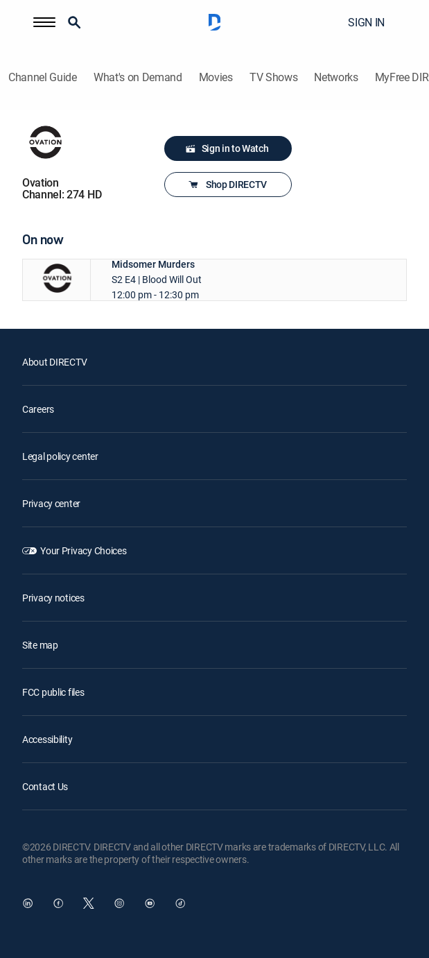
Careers (38, 409)
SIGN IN (366, 22)
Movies (216, 77)
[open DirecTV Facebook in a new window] (58, 903)
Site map (40, 644)
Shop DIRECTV (226, 184)
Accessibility (47, 739)
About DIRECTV (54, 361)
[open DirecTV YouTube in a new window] (149, 903)
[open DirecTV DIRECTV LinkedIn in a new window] (27, 903)
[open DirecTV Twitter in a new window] (88, 903)
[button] (44, 22)
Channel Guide (42, 77)
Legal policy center (60, 456)
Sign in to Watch (227, 148)
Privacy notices (53, 597)
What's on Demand (138, 77)
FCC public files (53, 692)
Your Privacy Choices (83, 550)
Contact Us (45, 786)
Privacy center (51, 503)
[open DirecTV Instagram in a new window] (119, 903)
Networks (336, 77)
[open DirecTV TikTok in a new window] (180, 903)
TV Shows (273, 77)
